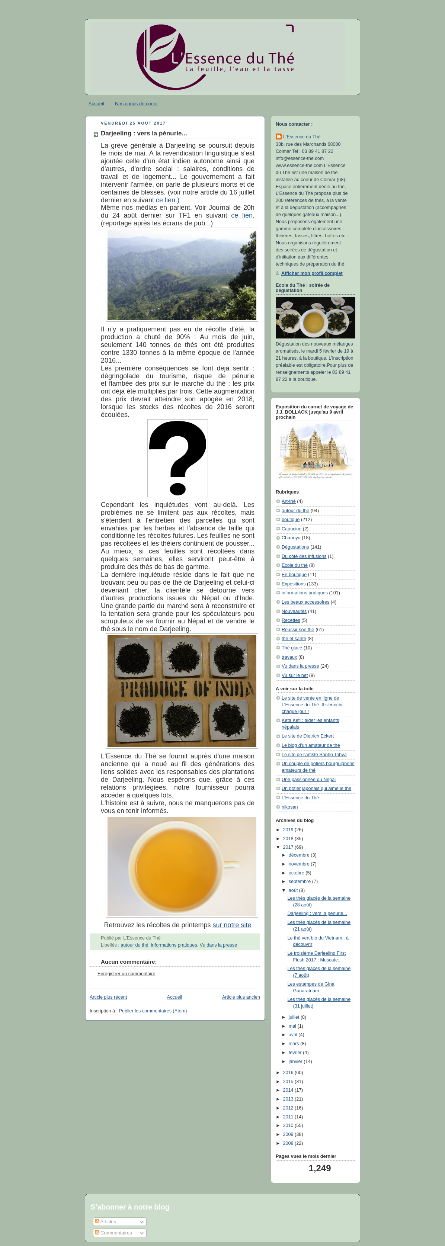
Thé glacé (292, 648)
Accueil (96, 103)
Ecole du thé (295, 565)
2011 (289, 1117)
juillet (295, 1017)
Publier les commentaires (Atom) (153, 1011)
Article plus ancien (241, 997)
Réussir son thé (298, 629)
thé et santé (294, 638)
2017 (289, 847)
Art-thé (289, 501)
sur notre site (232, 925)
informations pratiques (174, 945)
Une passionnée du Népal (309, 779)
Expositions (293, 584)
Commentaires (113, 1233)
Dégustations (295, 547)
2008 (289, 1143)
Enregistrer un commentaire (126, 973)
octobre (297, 873)
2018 (289, 838)
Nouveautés (294, 611)
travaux (289, 657)
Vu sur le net (295, 675)
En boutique (294, 574)
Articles (105, 1221)
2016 (289, 1072)
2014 (289, 1090)
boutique (291, 519)
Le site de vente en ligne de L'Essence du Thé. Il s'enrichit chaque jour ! (313, 705)
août (294, 890)
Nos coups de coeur (136, 103)
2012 (289, 1108)
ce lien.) (167, 200)
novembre (300, 864)
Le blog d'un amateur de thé (311, 745)
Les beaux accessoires (305, 602)
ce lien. (242, 215)
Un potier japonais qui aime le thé (316, 788)
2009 (289, 1134)
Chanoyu (291, 537)
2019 (289, 829)
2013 (289, 1099)
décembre (300, 855)
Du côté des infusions (304, 556)
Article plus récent (108, 997)
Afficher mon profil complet (312, 273)
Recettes (291, 620)
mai (293, 1026)
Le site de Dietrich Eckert (308, 736)
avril (294, 1034)
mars (295, 1043)
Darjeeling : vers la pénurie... (144, 133)
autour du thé (134, 945)
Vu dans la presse (218, 945)
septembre (300, 881)
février (296, 1052)
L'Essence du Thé (301, 136)
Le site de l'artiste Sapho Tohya (314, 754)
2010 (289, 1125)
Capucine (291, 529)
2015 (289, 1081)
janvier (296, 1061)
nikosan (290, 807)
